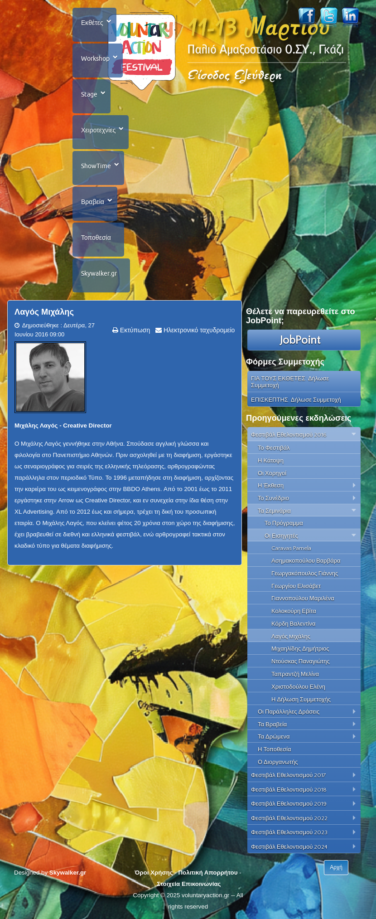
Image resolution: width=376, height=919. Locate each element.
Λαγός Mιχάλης (44, 311)
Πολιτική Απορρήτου (207, 872)
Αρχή (336, 867)
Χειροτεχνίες (98, 130)
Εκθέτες (92, 22)
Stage (89, 94)
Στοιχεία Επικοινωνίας (189, 883)
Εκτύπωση (134, 330)
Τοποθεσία (96, 237)
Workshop (95, 58)
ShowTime (96, 166)
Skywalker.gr (99, 273)
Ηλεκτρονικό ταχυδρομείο (198, 330)
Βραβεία (92, 201)
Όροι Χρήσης (154, 872)
